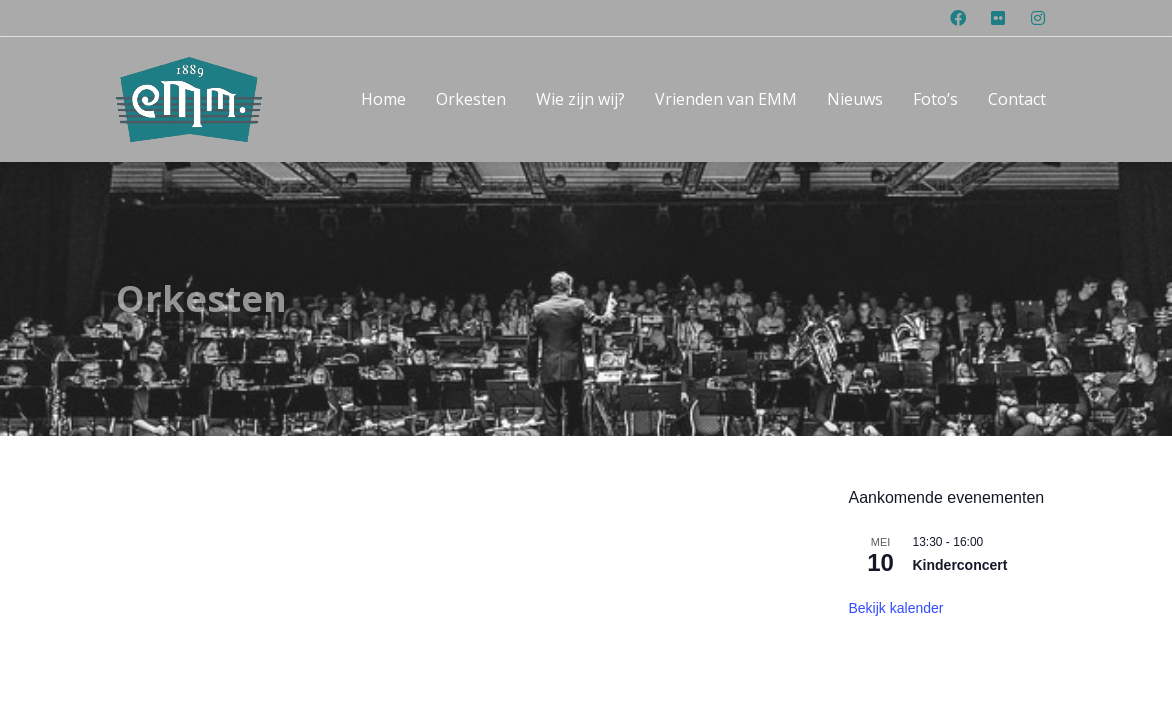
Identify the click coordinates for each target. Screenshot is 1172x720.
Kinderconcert (960, 496)
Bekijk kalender (896, 538)
